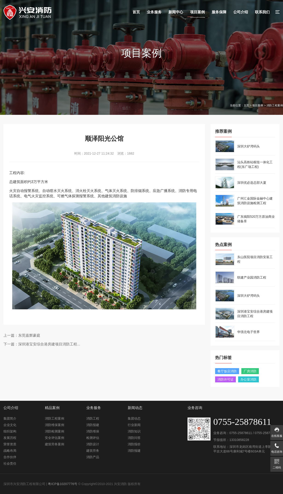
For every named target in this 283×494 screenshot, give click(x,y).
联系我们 (262, 12)
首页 (136, 12)
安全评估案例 (54, 438)
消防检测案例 (54, 431)
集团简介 (9, 418)
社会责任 (9, 463)
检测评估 (92, 438)
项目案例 (197, 12)
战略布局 (9, 450)
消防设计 (92, 444)
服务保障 (219, 12)
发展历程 (9, 438)
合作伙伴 (9, 457)
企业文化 (9, 425)
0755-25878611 (240, 433)
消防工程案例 (54, 418)
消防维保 (92, 431)
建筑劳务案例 (54, 444)
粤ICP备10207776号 (62, 484)
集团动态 (134, 418)
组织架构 (9, 431)
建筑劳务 (92, 450)
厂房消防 (250, 371)
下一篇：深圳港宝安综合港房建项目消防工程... (41, 344)
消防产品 (92, 457)
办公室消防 (248, 379)
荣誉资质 (9, 444)
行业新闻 (134, 425)
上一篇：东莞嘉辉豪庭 (21, 335)
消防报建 (92, 425)
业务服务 (154, 12)
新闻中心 (175, 12)
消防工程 (92, 418)
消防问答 (134, 438)
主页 (246, 105)
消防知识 (134, 431)
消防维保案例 (54, 425)
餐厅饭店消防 (227, 371)
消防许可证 (225, 379)
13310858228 (239, 440)
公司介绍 (240, 12)
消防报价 (134, 444)
